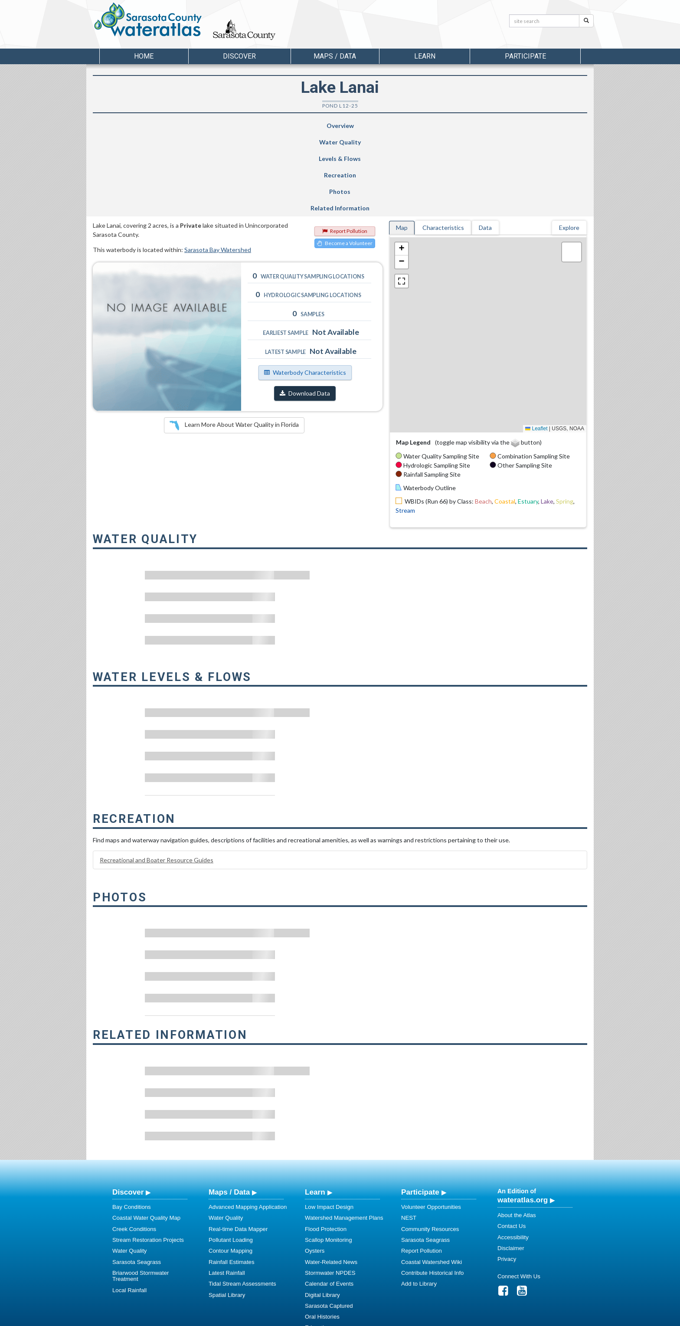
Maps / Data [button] (335, 56)
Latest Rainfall (227, 1190)
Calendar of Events (329, 1201)
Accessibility (513, 1155)
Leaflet (536, 346)
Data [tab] (485, 145)
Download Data (305, 310)
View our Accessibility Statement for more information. (431, 1296)
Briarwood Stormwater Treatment (140, 1193)
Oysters (314, 1168)
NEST (408, 1135)
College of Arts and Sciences (394, 1318)
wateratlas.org (522, 1117)
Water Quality (216, 125)
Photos (457, 125)
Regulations (320, 1267)
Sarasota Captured (329, 1223)
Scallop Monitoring (328, 1157)
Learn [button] (424, 56)
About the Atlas (516, 1133)
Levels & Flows (292, 125)
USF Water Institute (279, 1318)
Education (317, 1245)
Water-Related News (331, 1179)
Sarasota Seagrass (136, 1179)
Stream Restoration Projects (148, 1157)
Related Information (541, 125)
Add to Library (419, 1201)
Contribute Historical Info (432, 1190)
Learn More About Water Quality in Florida (234, 343)
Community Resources (430, 1146)
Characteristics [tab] (443, 145)
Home (144, 56)
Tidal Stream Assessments (242, 1201)
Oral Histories (322, 1234)
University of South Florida (461, 1318)
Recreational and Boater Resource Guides (156, 777)
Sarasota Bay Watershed (217, 167)
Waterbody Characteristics (305, 290)
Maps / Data (229, 1109)
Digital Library (322, 1212)
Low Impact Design (329, 1124)
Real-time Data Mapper (238, 1146)
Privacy (506, 1176)
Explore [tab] (569, 145)
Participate (420, 1109)
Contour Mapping (230, 1168)
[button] (401, 166)
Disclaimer (510, 1165)
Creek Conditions (134, 1146)
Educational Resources (334, 1256)
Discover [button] (239, 56)
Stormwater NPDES (330, 1190)
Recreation (374, 125)
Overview (135, 125)
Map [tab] (402, 145)
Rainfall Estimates (232, 1179)
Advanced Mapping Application (248, 1124)
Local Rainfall (129, 1208)
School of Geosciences (331, 1318)
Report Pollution (344, 148)
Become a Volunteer (345, 160)
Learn (315, 1109)
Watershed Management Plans (344, 1135)
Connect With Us (518, 1194)
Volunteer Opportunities (431, 1124)
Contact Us (511, 1143)
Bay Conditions (131, 1124)
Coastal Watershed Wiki (431, 1179)
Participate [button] (525, 56)
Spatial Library (227, 1212)
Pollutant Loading (231, 1157)
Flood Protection (326, 1146)
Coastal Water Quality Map (146, 1135)
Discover (128, 1109)
